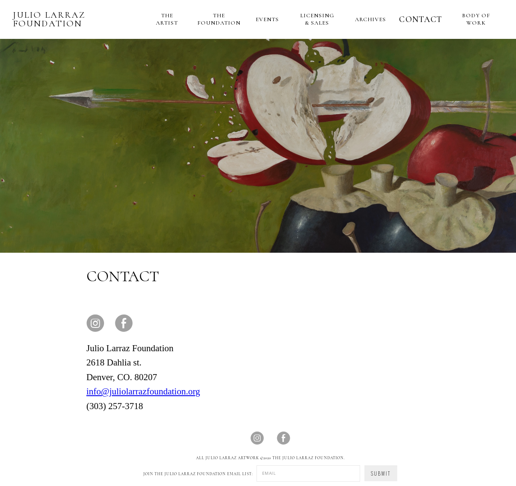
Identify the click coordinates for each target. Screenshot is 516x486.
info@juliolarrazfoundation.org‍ (143, 391)
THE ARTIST (167, 19)
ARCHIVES (370, 19)
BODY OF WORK (476, 19)
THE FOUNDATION (219, 19)
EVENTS (267, 19)
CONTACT (420, 19)
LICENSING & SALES (317, 19)
